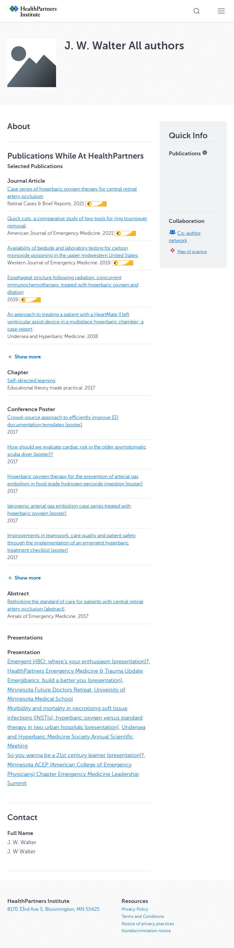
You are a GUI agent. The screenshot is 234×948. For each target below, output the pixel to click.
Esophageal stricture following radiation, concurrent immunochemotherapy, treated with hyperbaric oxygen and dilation (72, 285)
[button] (196, 11)
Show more (24, 357)
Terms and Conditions (143, 913)
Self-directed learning (31, 380)
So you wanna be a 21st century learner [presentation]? (75, 753)
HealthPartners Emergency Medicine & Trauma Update (75, 671)
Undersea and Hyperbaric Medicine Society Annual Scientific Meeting (76, 734)
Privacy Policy (135, 906)
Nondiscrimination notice (146, 927)
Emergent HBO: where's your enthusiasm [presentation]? (78, 661)
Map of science (192, 251)
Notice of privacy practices (148, 920)
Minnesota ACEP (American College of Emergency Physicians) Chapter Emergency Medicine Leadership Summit (73, 771)
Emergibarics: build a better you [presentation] (64, 680)
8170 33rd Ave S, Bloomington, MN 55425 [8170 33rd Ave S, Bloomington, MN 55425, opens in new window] (53, 906)
